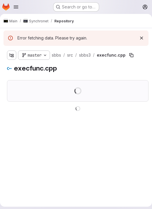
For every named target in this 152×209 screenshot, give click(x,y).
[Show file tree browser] (11, 55)
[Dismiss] (141, 38)
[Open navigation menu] (16, 7)
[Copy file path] (131, 55)
